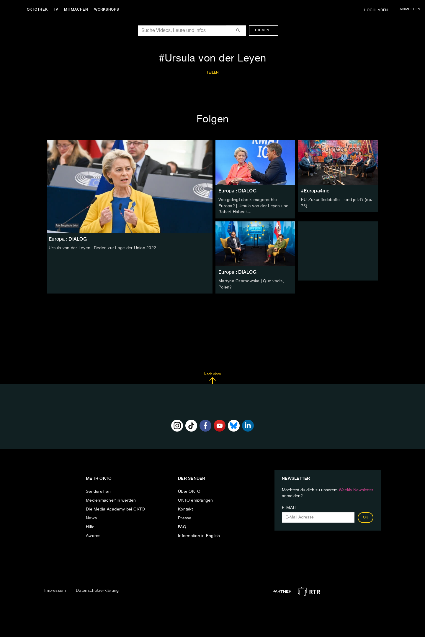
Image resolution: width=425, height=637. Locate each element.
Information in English (199, 535)
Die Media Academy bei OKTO (115, 508)
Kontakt (185, 508)
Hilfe (90, 526)
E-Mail (289, 507)
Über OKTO (189, 491)
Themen (264, 30)
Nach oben (212, 377)
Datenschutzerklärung (97, 590)
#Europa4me (315, 191)
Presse (185, 517)
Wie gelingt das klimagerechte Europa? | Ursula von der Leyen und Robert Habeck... (253, 206)
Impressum (55, 590)
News (91, 517)
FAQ (182, 526)
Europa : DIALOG (237, 191)
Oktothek (38, 9)
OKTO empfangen (195, 499)
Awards (93, 535)
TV (57, 9)
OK (365, 516)
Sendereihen (98, 491)
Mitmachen (78, 9)
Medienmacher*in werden (111, 499)
